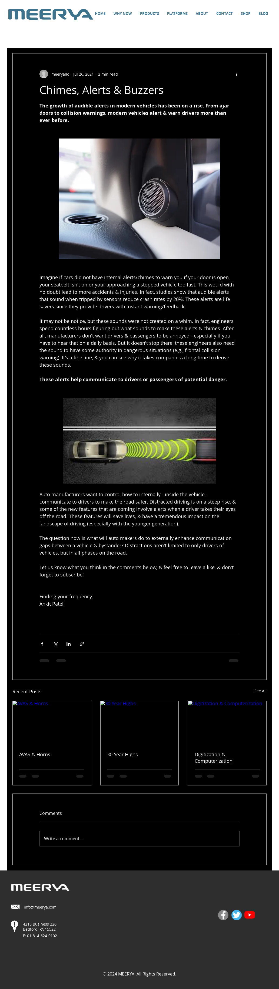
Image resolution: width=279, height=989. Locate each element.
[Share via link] (81, 643)
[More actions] (236, 74)
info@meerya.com (40, 907)
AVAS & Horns (34, 754)
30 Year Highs (122, 754)
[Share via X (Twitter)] (55, 643)
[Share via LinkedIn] (68, 643)
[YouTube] (249, 915)
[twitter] (236, 915)
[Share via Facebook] (42, 643)
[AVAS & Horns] (52, 723)
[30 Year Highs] (140, 723)
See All (260, 690)
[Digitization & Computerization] (227, 723)
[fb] (223, 915)
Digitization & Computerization (213, 757)
